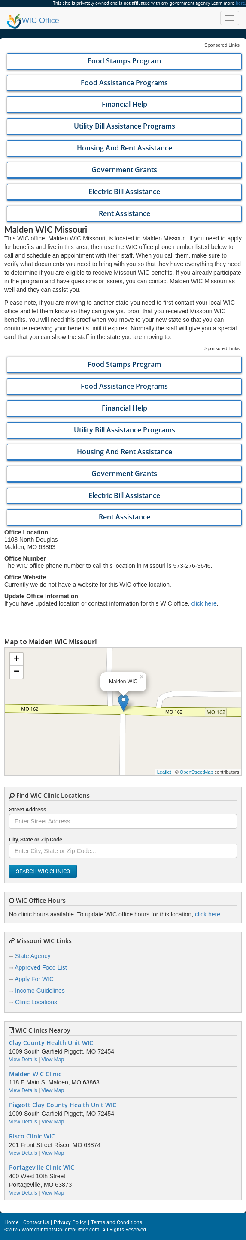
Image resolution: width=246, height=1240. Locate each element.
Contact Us (36, 1222)
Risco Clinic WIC (32, 1136)
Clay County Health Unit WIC (51, 1043)
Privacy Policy (70, 1222)
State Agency (33, 955)
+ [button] (16, 659)
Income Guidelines (40, 990)
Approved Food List (41, 967)
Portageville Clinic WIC (41, 1167)
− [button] (16, 672)
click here (204, 603)
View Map (53, 1060)
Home (11, 1222)
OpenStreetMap (196, 772)
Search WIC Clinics (43, 871)
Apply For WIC (34, 979)
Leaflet (164, 772)
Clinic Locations (36, 1002)
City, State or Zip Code (35, 839)
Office (33, 20)
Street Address (27, 809)
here (240, 3)
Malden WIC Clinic (35, 1074)
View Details (23, 1060)
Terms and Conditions (116, 1222)
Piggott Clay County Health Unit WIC (62, 1105)
